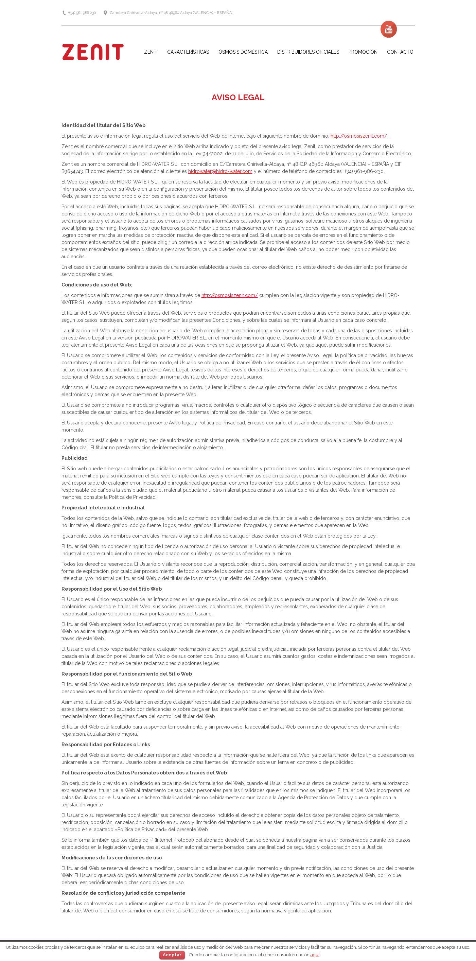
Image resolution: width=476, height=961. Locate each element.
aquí (315, 954)
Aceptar (172, 954)
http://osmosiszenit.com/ (359, 136)
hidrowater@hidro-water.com (220, 171)
